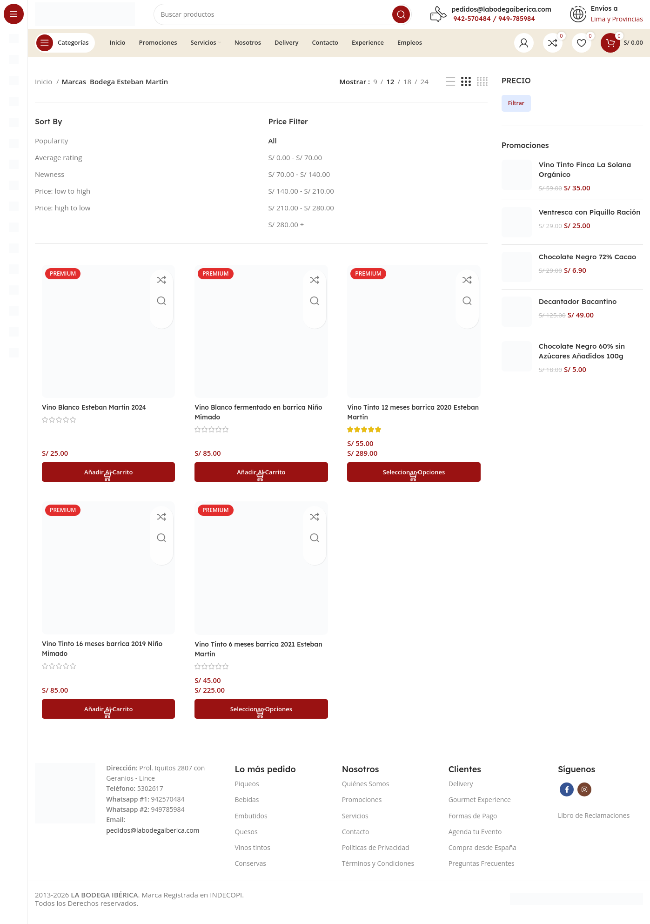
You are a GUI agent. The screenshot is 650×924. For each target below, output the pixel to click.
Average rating (58, 165)
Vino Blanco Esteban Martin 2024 (99, 413)
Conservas (251, 870)
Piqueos (247, 791)
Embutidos (251, 822)
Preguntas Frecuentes (482, 870)
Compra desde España (482, 854)
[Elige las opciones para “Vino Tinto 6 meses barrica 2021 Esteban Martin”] (261, 716)
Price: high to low (62, 216)
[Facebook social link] (567, 797)
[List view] (450, 90)
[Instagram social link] (584, 797)
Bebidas (247, 807)
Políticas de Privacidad (375, 854)
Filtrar (516, 111)
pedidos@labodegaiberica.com (501, 13)
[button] (107, 478)
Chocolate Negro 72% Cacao (588, 265)
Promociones (362, 807)
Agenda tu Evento (475, 839)
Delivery (461, 791)
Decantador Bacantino (578, 310)
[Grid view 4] (482, 90)
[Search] (298, 18)
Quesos (246, 839)
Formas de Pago (473, 822)
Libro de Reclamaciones (594, 822)
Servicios (355, 822)
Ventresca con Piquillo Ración (590, 220)
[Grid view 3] (465, 90)
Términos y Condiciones (378, 870)
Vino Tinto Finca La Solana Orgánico (585, 178)
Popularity (51, 149)
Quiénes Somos (365, 791)
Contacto (355, 839)
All (272, 149)
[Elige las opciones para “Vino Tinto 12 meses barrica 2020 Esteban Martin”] (415, 478)
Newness (49, 182)
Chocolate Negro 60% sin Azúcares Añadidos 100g (582, 360)
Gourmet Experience (480, 807)
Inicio (44, 90)
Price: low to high (62, 199)
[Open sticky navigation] (65, 51)
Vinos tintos (252, 854)
